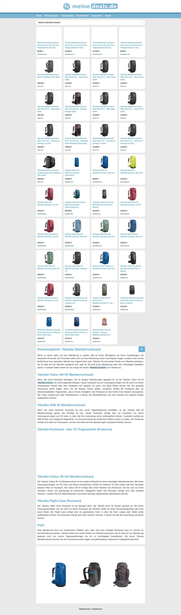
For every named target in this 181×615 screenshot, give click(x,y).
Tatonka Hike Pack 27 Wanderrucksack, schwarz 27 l (76, 268)
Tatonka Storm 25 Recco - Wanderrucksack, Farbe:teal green (76, 204)
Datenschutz (84, 609)
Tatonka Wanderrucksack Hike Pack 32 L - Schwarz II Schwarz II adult (104, 140)
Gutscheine (96, 16)
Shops (108, 16)
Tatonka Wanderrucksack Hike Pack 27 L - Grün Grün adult (131, 108)
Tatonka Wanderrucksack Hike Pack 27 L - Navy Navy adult (48, 108)
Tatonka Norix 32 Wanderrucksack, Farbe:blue (72, 172)
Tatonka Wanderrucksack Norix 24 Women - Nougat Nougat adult (76, 108)
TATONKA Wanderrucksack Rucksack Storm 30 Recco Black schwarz (131, 300)
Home (39, 16)
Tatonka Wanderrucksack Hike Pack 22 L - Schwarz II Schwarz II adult (48, 140)
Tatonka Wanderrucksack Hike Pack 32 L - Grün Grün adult (76, 77)
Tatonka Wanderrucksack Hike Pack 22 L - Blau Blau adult (104, 108)
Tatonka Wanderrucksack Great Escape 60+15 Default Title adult (49, 172)
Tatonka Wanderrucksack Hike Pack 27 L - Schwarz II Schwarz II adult (131, 140)
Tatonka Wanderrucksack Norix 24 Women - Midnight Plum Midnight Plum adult (76, 140)
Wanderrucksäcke (98, 367)
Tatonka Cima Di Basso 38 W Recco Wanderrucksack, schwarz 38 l (76, 300)
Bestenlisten (82, 16)
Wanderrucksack (45, 383)
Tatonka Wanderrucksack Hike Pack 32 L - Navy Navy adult (131, 77)
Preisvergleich (51, 16)
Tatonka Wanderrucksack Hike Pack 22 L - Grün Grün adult (104, 77)
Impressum (97, 609)
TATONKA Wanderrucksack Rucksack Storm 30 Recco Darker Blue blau (76, 332)
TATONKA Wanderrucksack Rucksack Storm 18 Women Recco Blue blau (49, 332)
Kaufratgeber (67, 16)
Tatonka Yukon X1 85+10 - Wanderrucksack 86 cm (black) (103, 204)
